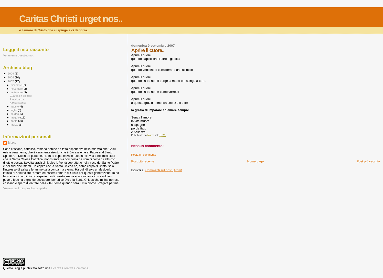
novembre (17, 88)
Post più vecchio (368, 161)
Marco (12, 142)
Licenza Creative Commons (69, 268)
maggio (16, 117)
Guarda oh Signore (21, 95)
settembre (17, 92)
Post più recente (142, 161)
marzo (15, 124)
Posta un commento (143, 154)
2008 (11, 77)
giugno (15, 113)
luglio (14, 110)
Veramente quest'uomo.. (18, 55)
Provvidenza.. (17, 99)
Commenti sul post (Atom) (163, 170)
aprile (14, 120)
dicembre (17, 85)
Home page (255, 161)
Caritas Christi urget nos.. (70, 18)
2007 (11, 81)
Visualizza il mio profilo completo (25, 188)
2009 (11, 73)
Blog (17, 268)
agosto (15, 106)
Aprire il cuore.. (18, 102)
